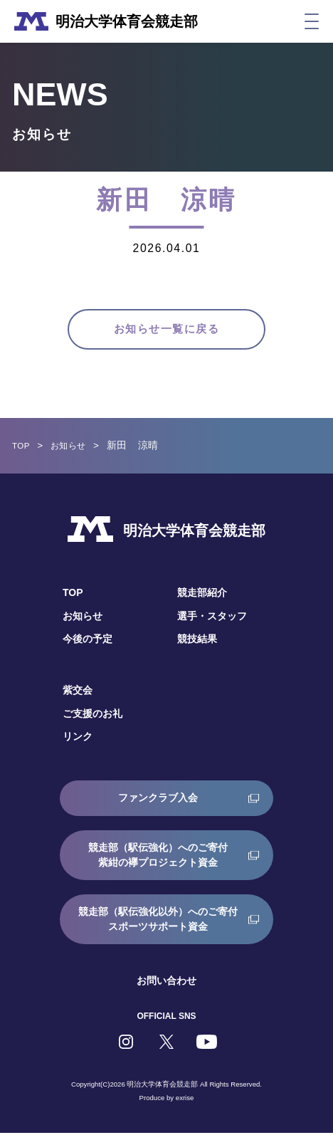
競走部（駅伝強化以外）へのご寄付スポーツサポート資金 (158, 926)
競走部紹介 (202, 600)
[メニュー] (312, 21)
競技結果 (197, 646)
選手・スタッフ (212, 623)
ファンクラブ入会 (158, 804)
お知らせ (74, 453)
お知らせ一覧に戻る (166, 332)
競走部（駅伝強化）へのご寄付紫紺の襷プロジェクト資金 (158, 862)
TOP (22, 453)
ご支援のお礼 (92, 720)
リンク (77, 744)
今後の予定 (87, 646)
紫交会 (77, 698)
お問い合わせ (166, 987)
